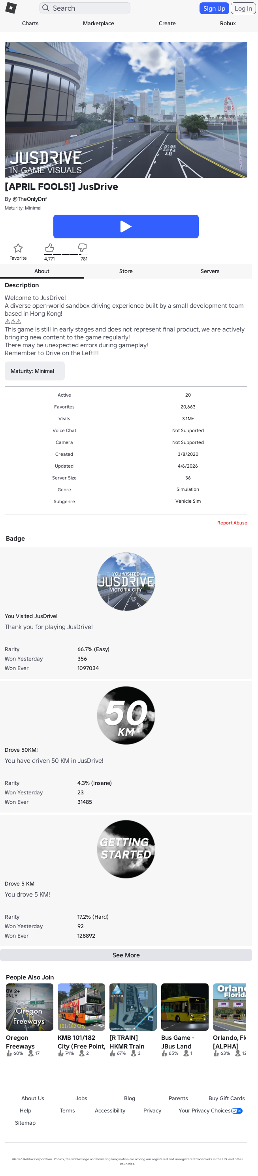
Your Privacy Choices (211, 1110)
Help (25, 1110)
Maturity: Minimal (23, 208)
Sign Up (214, 8)
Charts (30, 23)
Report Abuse (232, 523)
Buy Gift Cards (227, 1098)
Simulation (188, 489)
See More (126, 955)
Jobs (81, 1098)
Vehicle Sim (188, 501)
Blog (129, 1098)
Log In (243, 8)
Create (167, 23)
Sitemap (25, 1122)
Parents (178, 1098)
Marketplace (98, 23)
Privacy (152, 1110)
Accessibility (110, 1110)
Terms (67, 1110)
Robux (228, 23)
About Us (32, 1098)
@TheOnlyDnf (30, 198)
